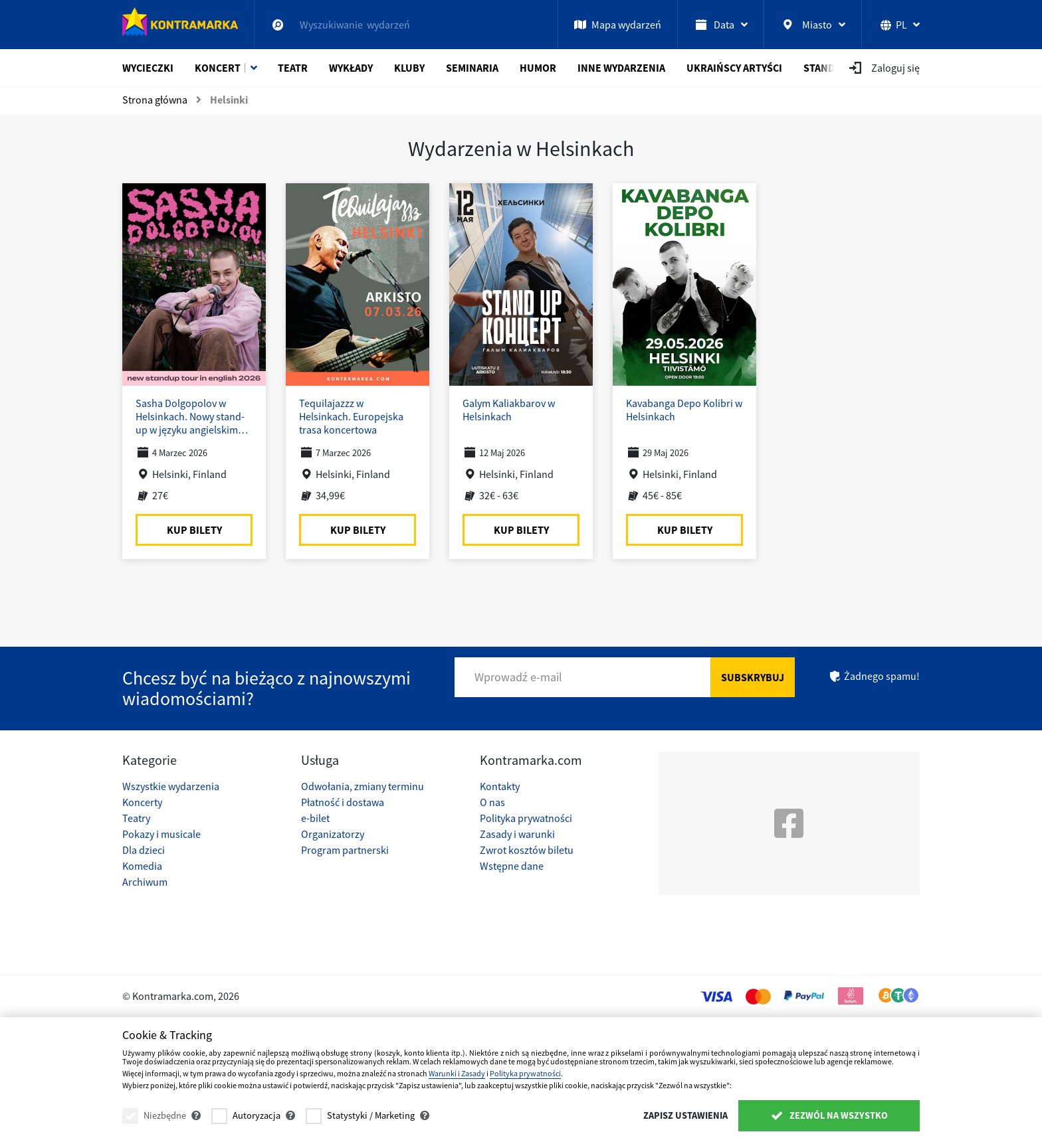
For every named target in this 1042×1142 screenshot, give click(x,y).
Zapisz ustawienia (685, 1115)
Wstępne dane (512, 865)
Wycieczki (147, 67)
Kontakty (500, 786)
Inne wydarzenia (621, 67)
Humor (538, 67)
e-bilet (315, 818)
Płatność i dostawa (342, 802)
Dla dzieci (143, 849)
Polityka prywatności (526, 818)
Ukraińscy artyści (734, 67)
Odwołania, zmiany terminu (362, 786)
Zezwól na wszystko (829, 1115)
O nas (492, 802)
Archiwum (144, 881)
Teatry (136, 818)
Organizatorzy (332, 834)
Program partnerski (345, 849)
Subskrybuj (752, 677)
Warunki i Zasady (457, 1073)
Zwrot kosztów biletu (526, 849)
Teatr (293, 67)
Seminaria (472, 67)
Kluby (409, 67)
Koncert (218, 67)
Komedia (142, 865)
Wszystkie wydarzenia (170, 786)
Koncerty (142, 802)
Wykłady (351, 67)
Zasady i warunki (517, 834)
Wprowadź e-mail (518, 677)
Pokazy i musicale (161, 834)
